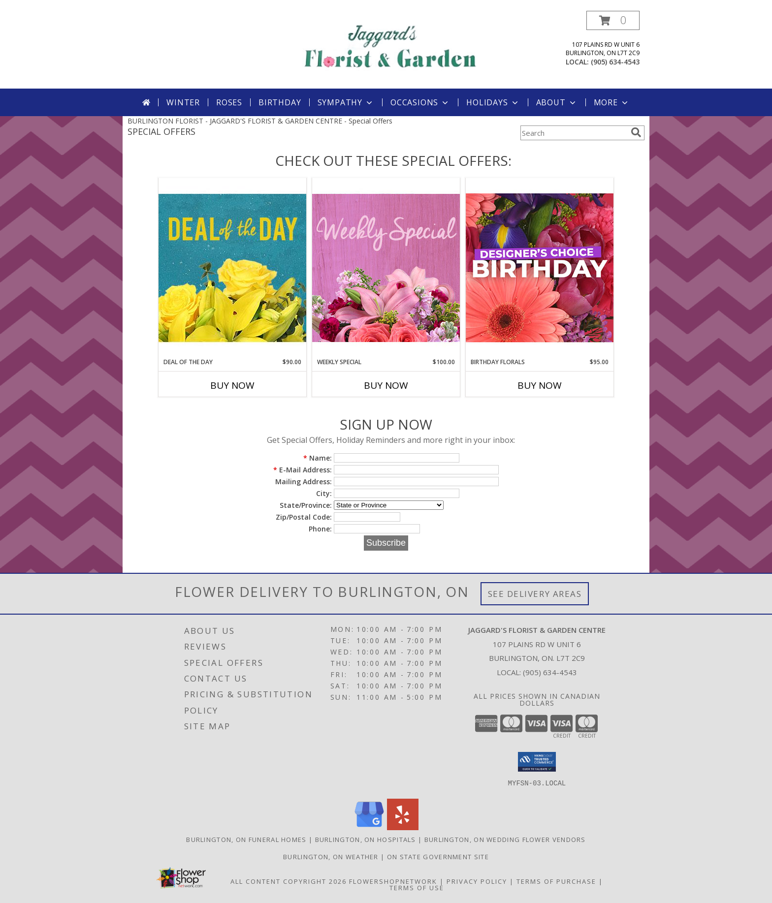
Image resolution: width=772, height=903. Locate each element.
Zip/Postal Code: (304, 517)
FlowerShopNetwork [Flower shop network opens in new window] (393, 881)
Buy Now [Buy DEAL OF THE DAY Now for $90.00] (232, 385)
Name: (317, 458)
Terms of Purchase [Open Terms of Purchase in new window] (556, 881)
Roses (229, 102)
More (612, 102)
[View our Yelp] (402, 827)
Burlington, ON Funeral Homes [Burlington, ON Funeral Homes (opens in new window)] (246, 839)
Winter (183, 102)
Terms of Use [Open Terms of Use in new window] (416, 887)
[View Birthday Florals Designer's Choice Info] (539, 267)
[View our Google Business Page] (369, 827)
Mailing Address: (303, 481)
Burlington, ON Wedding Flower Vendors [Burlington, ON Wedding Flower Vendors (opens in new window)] (505, 839)
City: (324, 493)
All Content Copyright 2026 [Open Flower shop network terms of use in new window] (288, 881)
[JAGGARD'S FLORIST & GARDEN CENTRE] (390, 44)
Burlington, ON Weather (331, 856)
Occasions (420, 102)
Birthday (279, 102)
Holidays (492, 102)
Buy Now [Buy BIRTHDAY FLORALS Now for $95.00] (539, 385)
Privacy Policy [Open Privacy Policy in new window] (477, 881)
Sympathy (346, 102)
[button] (613, 20)
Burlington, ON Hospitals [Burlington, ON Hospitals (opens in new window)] (365, 839)
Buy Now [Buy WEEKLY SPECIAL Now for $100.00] (386, 385)
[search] (636, 132)
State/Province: (306, 505)
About (557, 102)
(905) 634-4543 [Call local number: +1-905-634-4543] (615, 61)
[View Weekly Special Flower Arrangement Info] (386, 267)
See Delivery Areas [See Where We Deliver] (535, 593)
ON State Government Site (438, 856)
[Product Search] (573, 133)
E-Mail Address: (302, 469)
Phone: (320, 528)
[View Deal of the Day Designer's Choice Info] (232, 267)
